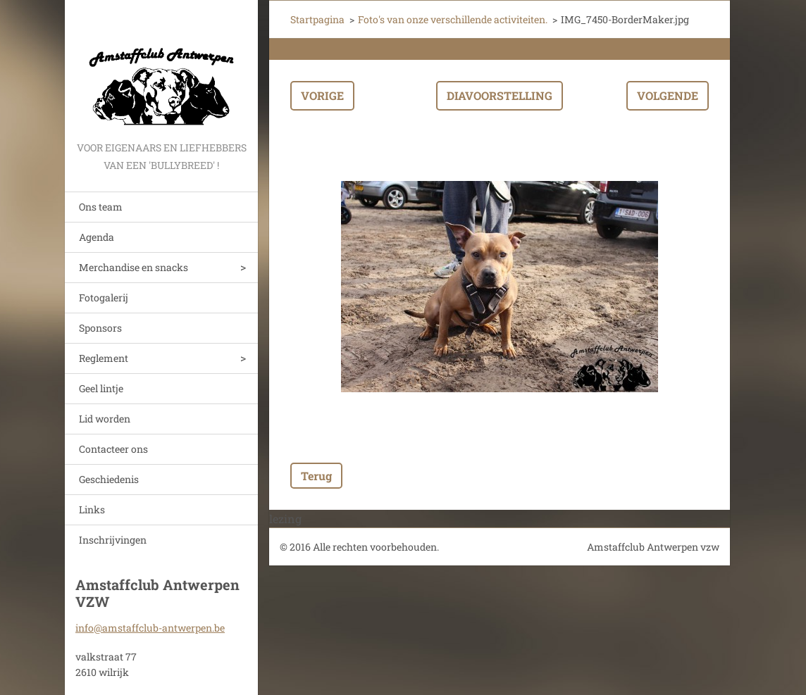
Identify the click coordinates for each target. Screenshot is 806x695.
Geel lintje (101, 388)
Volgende (667, 95)
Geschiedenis (109, 479)
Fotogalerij (103, 297)
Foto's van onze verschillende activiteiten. (452, 19)
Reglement (103, 358)
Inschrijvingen (113, 539)
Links (92, 509)
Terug (316, 475)
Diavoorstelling (499, 95)
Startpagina (317, 19)
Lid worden (104, 418)
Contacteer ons (113, 449)
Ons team (101, 206)
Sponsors (100, 327)
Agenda (96, 237)
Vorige (322, 95)
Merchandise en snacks (133, 267)
